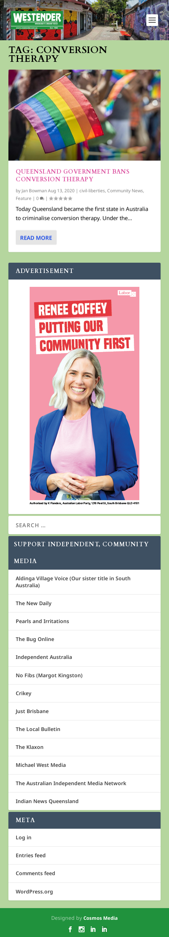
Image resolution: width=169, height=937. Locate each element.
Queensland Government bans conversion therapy (72, 175)
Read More (36, 237)
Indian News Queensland (47, 801)
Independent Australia (44, 656)
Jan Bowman (34, 190)
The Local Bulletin (38, 729)
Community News (125, 190)
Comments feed (35, 873)
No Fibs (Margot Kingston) (49, 675)
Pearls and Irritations (42, 621)
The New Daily (34, 603)
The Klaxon (30, 746)
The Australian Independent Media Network (71, 783)
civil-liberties (92, 190)
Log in (23, 837)
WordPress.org (34, 891)
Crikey (23, 693)
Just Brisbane (32, 711)
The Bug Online (35, 639)
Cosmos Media (100, 918)
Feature (23, 198)
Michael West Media (41, 764)
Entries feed (31, 855)
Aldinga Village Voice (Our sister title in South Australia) (73, 581)
